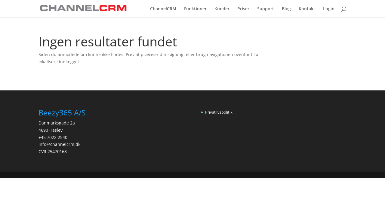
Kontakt (307, 9)
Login (328, 9)
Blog (286, 9)
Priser (243, 9)
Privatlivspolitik (219, 112)
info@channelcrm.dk (59, 144)
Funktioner (195, 9)
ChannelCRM (163, 9)
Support (265, 9)
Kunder (221, 9)
